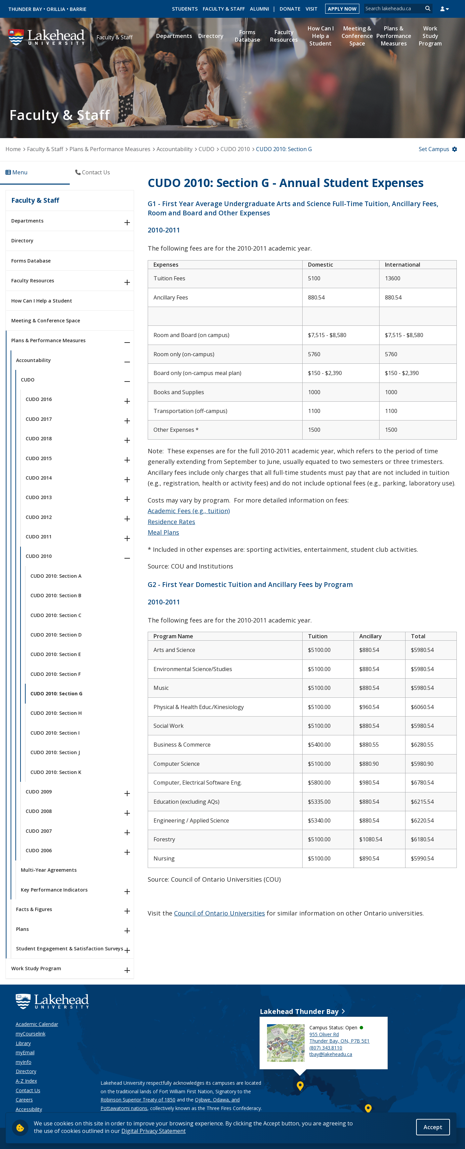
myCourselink (30, 1033)
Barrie (78, 9)
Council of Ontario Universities (219, 913)
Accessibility (29, 1109)
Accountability (174, 149)
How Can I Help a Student (41, 300)
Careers (24, 1099)
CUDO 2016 (39, 399)
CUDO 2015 (39, 458)
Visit (312, 8)
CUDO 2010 (235, 149)
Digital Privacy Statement (153, 1131)
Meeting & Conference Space (45, 320)
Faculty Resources (32, 280)
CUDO (206, 149)
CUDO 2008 (39, 811)
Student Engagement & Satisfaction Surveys (69, 948)
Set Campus (434, 149)
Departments (27, 220)
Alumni (259, 8)
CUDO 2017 (39, 419)
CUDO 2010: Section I (55, 733)
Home (13, 149)
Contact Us (28, 1090)
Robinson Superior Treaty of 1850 (138, 1099)
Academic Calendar (37, 1024)
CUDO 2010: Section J (55, 752)
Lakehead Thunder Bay (299, 1011)
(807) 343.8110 (325, 1047)
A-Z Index (26, 1081)
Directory (22, 240)
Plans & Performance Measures (109, 149)
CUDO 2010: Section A (55, 576)
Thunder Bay (25, 9)
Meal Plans (163, 532)
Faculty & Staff (224, 8)
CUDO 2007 (39, 831)
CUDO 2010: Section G (56, 693)
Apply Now (342, 8)
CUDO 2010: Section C (55, 615)
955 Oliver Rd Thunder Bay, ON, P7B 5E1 (339, 1037)
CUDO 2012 (39, 517)
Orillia (55, 9)
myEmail (25, 1052)
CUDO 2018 (39, 438)
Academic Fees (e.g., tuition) (189, 511)
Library (23, 1043)
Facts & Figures (34, 909)
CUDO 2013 (39, 497)
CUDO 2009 (39, 791)
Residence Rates (171, 522)
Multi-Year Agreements (49, 870)
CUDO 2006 (39, 850)
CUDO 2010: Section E (55, 654)
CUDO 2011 (39, 536)
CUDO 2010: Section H (56, 713)
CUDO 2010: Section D (56, 634)
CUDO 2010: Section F (55, 674)
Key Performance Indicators (54, 889)
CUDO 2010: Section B (55, 595)
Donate (290, 8)
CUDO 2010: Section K (55, 772)
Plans (22, 929)
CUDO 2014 (39, 478)
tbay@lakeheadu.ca (330, 1054)
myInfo (23, 1062)
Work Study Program (36, 968)
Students (185, 8)
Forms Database (31, 260)
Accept (433, 1127)
